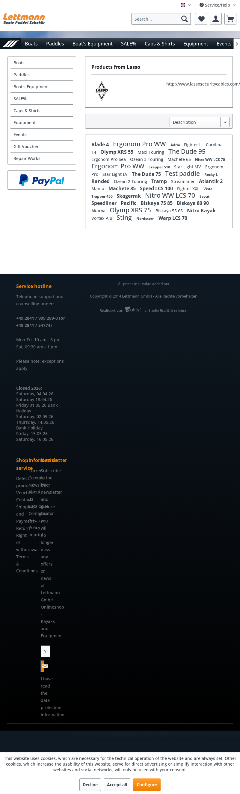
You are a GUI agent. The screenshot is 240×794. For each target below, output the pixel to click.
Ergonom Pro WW (140, 144)
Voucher (20, 493)
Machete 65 (179, 159)
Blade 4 (100, 144)
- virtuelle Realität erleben (165, 310)
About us (33, 495)
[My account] (216, 19)
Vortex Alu (102, 218)
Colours (33, 478)
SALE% (20, 98)
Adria (175, 144)
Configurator (33, 513)
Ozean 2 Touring (131, 181)
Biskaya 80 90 (193, 203)
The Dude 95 (187, 151)
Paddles (21, 74)
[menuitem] (163, 19)
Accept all (117, 784)
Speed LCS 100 (157, 188)
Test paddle (183, 173)
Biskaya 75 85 (157, 203)
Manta (98, 188)
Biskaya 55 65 (170, 211)
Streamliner (183, 181)
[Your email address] (46, 651)
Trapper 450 (102, 196)
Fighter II (193, 144)
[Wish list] (201, 19)
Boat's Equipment (31, 86)
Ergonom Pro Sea (109, 159)
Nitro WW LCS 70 (210, 159)
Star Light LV (115, 174)
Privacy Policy (33, 524)
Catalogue (33, 506)
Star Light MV (188, 167)
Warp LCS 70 (173, 218)
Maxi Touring (151, 152)
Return (20, 528)
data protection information (52, 707)
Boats (19, 62)
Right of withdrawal (20, 542)
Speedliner (104, 203)
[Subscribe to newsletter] (42, 666)
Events (20, 134)
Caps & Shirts (26, 110)
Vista (207, 188)
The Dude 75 (147, 174)
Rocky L (211, 174)
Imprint (33, 534)
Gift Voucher (26, 146)
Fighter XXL (188, 188)
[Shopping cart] (230, 19)
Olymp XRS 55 (117, 152)
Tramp (159, 181)
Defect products (20, 482)
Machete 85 (122, 188)
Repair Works (26, 158)
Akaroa (99, 211)
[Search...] (161, 19)
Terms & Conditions (20, 564)
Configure (147, 784)
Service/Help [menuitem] (215, 5)
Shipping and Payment (20, 514)
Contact (20, 499)
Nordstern (146, 218)
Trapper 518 (160, 167)
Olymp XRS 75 (131, 210)
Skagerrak (129, 196)
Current (33, 470)
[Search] (184, 19)
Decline (90, 784)
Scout (204, 196)
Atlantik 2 (211, 181)
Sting (125, 217)
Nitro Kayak (201, 210)
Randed (101, 181)
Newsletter (33, 485)
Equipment (24, 122)
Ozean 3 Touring (147, 159)
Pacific (129, 203)
